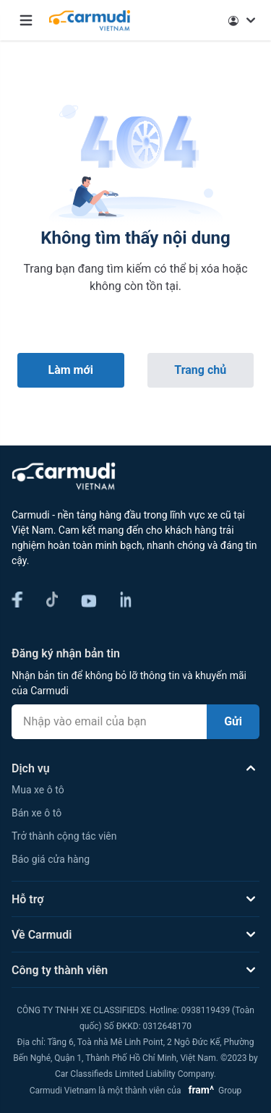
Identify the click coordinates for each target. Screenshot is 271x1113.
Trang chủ (200, 370)
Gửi (233, 721)
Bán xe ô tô (36, 813)
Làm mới (70, 370)
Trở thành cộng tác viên (64, 836)
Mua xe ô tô (38, 790)
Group (212, 1091)
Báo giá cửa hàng (51, 859)
